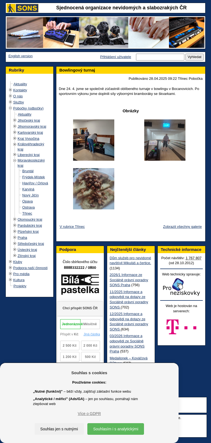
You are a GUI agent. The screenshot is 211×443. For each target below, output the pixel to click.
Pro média (21, 274)
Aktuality (20, 84)
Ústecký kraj (27, 250)
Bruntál (28, 171)
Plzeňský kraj (28, 231)
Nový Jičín (30, 195)
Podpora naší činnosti (30, 268)
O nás (18, 96)
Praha (22, 238)
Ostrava (28, 207)
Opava (27, 201)
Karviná (28, 189)
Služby (18, 102)
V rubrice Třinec (72, 227)
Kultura (18, 280)
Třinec (27, 213)
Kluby (17, 262)
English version (21, 56)
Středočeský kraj (31, 244)
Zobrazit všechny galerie (182, 227)
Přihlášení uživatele (115, 57)
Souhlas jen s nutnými (59, 429)
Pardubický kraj (30, 225)
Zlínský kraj (27, 256)
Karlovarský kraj (30, 132)
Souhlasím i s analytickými (115, 429)
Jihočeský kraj (29, 120)
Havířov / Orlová (35, 183)
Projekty (19, 286)
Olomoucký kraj (30, 219)
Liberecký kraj (29, 155)
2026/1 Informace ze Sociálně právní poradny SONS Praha (129, 280)
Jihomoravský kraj (32, 126)
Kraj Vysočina (28, 138)
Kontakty (20, 90)
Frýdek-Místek (33, 177)
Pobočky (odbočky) (28, 108)
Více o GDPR (89, 413)
